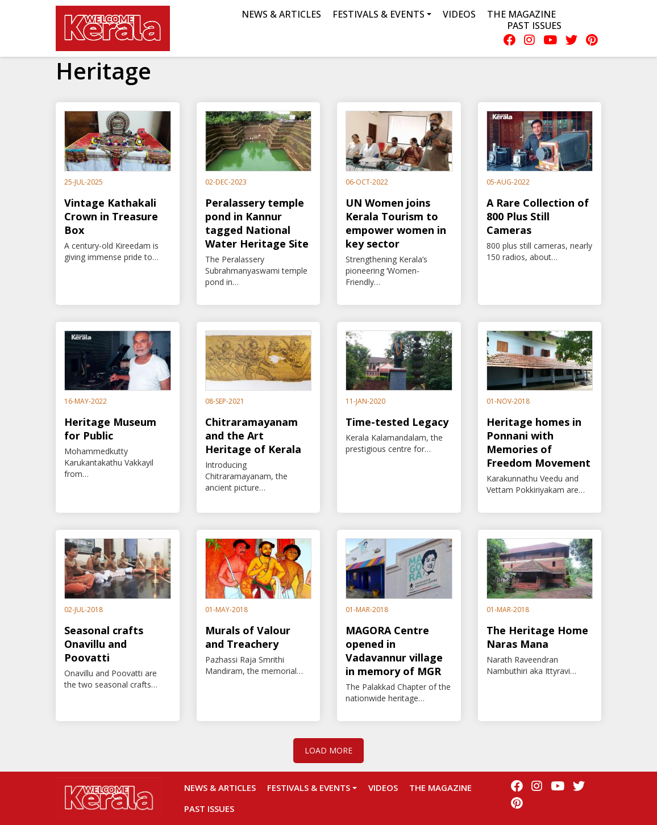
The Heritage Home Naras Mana (537, 637)
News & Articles (281, 14)
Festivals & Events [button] (378, 14)
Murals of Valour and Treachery (247, 637)
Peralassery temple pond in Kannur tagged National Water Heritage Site (257, 223)
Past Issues (534, 25)
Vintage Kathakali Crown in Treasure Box (111, 216)
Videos (459, 14)
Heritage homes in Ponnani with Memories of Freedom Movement (538, 442)
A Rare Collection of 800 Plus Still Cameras (537, 216)
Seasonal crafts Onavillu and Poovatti (103, 643)
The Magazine (521, 14)
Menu (185, 28)
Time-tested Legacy (397, 422)
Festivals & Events (308, 787)
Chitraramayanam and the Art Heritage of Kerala (253, 435)
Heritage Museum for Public (110, 428)
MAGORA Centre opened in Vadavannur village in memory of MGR (394, 650)
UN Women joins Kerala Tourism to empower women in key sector (396, 223)
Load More (328, 750)
